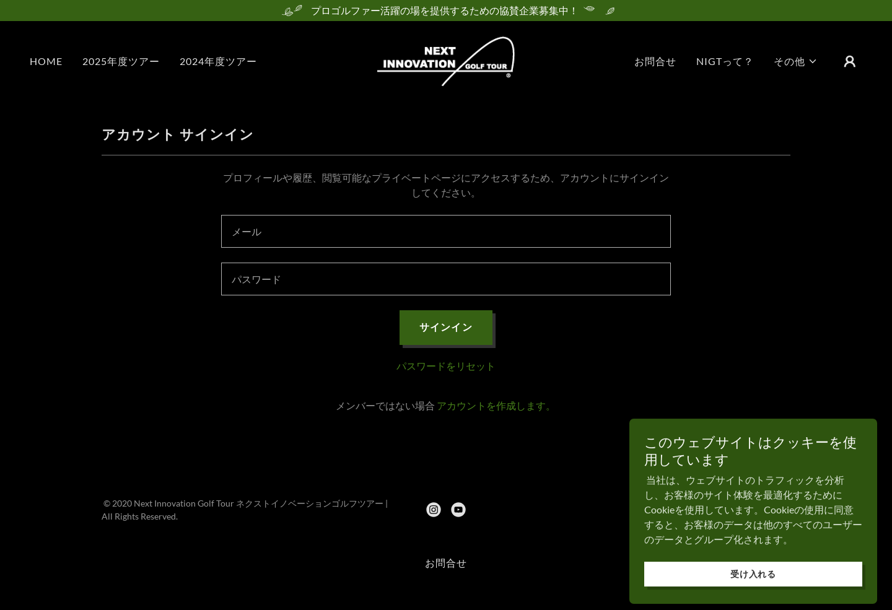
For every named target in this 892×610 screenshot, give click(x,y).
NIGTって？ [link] (725, 61)
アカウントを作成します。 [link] (496, 405)
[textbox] (445, 231)
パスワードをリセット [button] (446, 366)
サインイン (445, 327)
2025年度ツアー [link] (121, 61)
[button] (796, 61)
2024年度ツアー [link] (218, 61)
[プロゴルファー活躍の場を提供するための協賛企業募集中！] (446, 10)
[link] (446, 60)
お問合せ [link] (655, 61)
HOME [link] (46, 61)
